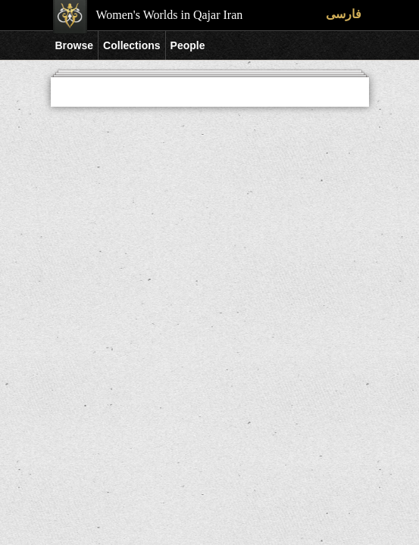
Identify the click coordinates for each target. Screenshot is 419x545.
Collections (131, 45)
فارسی (343, 14)
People (187, 45)
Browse (74, 45)
